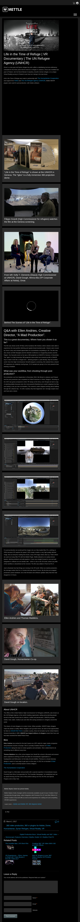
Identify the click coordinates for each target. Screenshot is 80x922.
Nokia (24, 78)
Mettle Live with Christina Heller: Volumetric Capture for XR (64, 89)
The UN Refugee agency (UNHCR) (39, 78)
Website (35, 865)
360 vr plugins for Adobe (31, 787)
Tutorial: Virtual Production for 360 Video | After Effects (64, 56)
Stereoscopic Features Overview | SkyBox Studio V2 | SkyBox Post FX (27, 798)
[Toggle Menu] (75, 15)
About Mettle (65, 886)
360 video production (13, 787)
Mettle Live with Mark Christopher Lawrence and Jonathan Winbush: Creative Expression (64, 67)
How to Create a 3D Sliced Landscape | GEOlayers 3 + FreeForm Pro (62, 46)
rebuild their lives (31, 690)
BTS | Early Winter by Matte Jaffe (64, 52)
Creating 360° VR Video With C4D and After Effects (21, 807)
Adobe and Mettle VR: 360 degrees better (25, 768)
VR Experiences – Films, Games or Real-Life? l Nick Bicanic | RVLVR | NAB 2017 (33, 809)
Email (34, 859)
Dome (43, 787)
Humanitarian (8, 790)
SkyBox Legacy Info (67, 904)
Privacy (63, 900)
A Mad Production (15, 710)
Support (63, 889)
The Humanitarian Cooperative (13, 732)
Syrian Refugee (20, 790)
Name (34, 853)
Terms (63, 893)
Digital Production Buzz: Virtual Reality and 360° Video (33, 795)
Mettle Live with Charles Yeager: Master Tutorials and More (64, 78)
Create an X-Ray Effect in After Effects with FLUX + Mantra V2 (63, 73)
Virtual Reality (31, 790)
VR (38, 790)
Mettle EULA (65, 897)
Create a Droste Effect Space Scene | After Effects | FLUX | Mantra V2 (65, 61)
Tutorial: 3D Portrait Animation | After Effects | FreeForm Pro (65, 84)
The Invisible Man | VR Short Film (9, 806)
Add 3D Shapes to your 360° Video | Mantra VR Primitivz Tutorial (44, 809)
